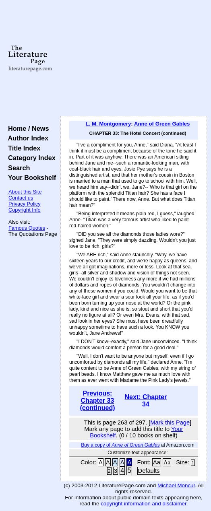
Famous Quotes (26, 228)
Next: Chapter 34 (146, 401)
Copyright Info (24, 210)
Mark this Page (170, 422)
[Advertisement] (134, 58)
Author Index (26, 138)
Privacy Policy (24, 204)
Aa (156, 462)
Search (17, 167)
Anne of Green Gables (162, 124)
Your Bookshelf (30, 177)
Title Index (22, 148)
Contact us (20, 198)
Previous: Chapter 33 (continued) (97, 400)
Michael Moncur (176, 485)
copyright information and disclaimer (143, 504)
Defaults (149, 471)
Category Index (30, 157)
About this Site (25, 192)
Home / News (26, 128)
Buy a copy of (120, 445)
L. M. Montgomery (108, 124)
